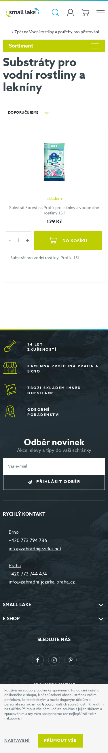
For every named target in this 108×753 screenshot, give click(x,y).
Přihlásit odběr (58, 482)
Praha (15, 565)
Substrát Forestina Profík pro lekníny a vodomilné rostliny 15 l (54, 210)
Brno (14, 532)
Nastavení (17, 741)
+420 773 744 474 (28, 574)
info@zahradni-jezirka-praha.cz (42, 582)
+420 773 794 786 (28, 540)
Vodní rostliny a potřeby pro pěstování (64, 31)
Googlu (48, 704)
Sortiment (54, 46)
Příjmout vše (60, 741)
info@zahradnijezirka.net (35, 548)
